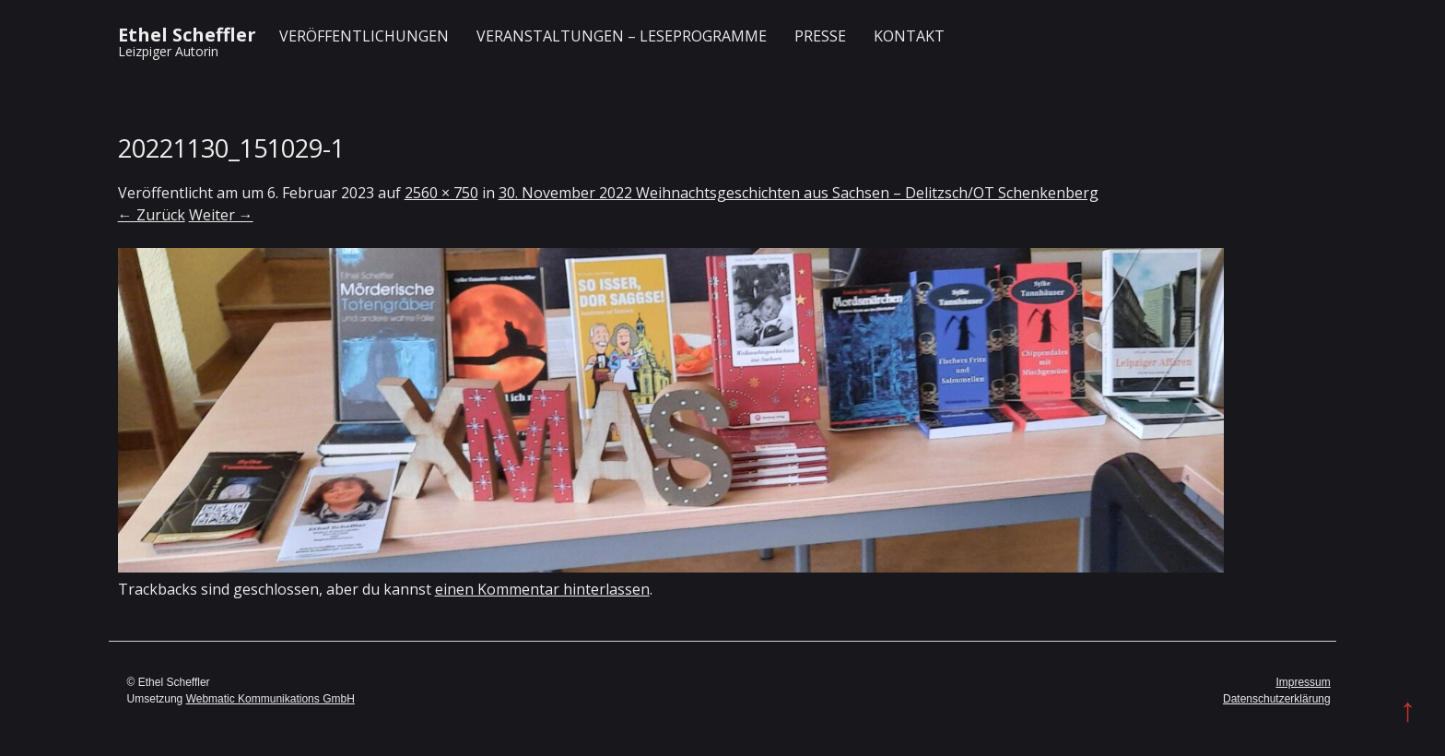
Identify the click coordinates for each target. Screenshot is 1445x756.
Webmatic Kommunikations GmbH (270, 698)
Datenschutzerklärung (1277, 698)
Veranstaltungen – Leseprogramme (621, 36)
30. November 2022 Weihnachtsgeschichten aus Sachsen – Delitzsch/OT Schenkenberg (798, 193)
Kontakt (909, 36)
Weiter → (221, 215)
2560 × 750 (441, 193)
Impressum (1302, 682)
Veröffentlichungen (364, 36)
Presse (820, 36)
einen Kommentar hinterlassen (542, 589)
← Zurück (151, 215)
